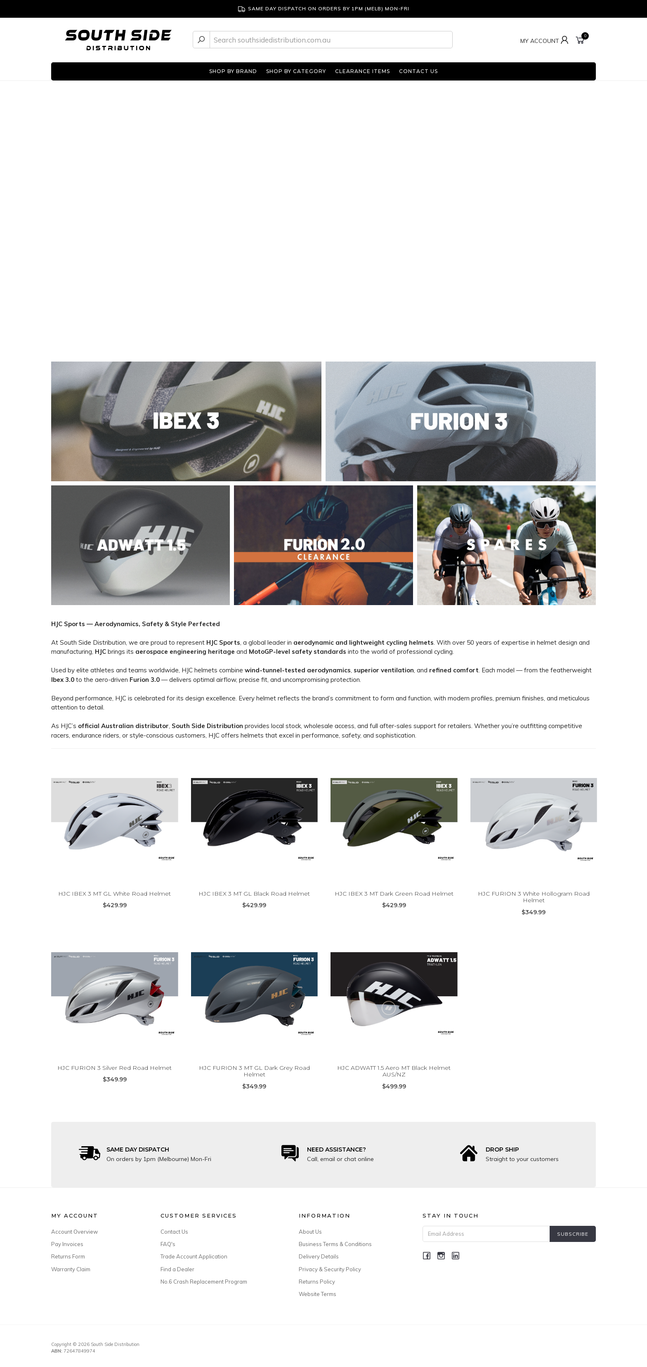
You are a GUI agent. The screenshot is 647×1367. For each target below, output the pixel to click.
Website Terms (317, 1294)
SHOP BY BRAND (233, 71)
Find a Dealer (177, 1269)
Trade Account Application (194, 1256)
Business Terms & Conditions (335, 1244)
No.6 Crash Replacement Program (204, 1281)
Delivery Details (319, 1256)
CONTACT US (418, 71)
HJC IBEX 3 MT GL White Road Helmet (114, 893)
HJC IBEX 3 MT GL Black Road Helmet (254, 893)
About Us (310, 1231)
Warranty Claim (70, 1269)
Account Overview (74, 1231)
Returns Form (68, 1256)
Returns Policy (317, 1281)
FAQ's (168, 1244)
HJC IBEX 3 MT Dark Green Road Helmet (394, 893)
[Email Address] (486, 1234)
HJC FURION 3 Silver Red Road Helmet (114, 1067)
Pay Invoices (67, 1244)
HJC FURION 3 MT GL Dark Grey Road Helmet (254, 1071)
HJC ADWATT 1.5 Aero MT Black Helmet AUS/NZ (394, 1071)
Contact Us (174, 1231)
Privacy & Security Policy (330, 1269)
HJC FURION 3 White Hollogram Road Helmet (534, 897)
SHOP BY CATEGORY (296, 71)
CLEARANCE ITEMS (362, 71)
